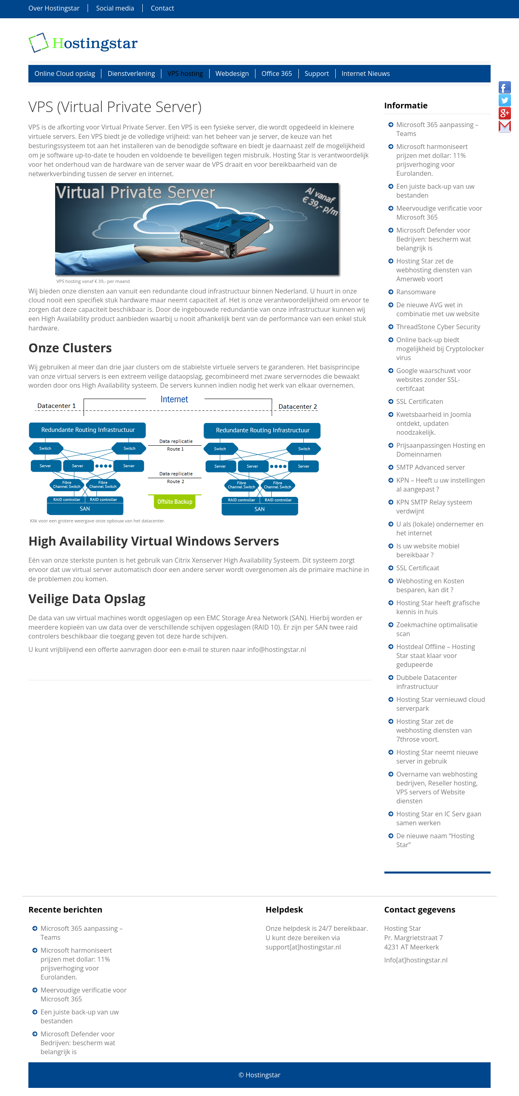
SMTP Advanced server (431, 467)
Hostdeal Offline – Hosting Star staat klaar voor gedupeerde (436, 655)
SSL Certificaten (420, 401)
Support (317, 73)
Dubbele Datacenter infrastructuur (427, 682)
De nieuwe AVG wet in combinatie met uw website (438, 309)
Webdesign (232, 73)
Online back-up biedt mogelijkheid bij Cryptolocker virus (440, 348)
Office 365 (277, 73)
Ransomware (416, 291)
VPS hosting (185, 73)
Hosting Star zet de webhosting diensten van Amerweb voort (434, 270)
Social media (115, 8)
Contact (162, 8)
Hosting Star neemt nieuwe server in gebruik (437, 757)
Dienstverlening (131, 73)
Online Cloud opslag (64, 73)
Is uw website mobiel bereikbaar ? (428, 550)
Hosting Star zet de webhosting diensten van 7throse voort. (434, 730)
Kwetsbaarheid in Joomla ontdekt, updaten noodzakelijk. (434, 423)
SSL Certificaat (418, 567)
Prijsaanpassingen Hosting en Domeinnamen (441, 450)
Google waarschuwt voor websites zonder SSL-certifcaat (434, 379)
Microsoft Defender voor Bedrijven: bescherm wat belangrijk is (434, 239)
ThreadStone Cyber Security (438, 326)
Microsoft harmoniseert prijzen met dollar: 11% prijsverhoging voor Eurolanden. (432, 160)
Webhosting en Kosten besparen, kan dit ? (431, 585)
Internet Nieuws (366, 73)
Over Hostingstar (53, 8)
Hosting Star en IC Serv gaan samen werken (439, 818)
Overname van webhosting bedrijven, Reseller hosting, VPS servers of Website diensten (437, 787)
